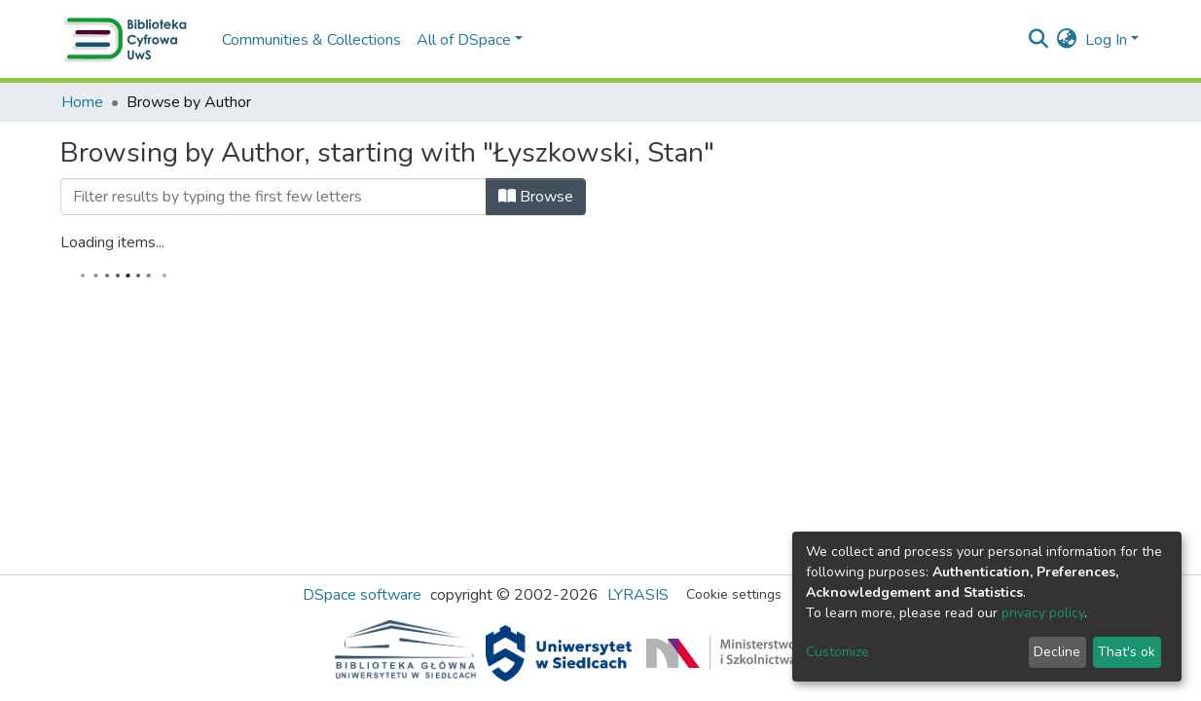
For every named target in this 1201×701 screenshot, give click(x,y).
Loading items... (112, 242)
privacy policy (1042, 613)
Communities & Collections (311, 40)
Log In (1106, 40)
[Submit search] (1039, 40)
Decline (1057, 652)
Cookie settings (734, 594)
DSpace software (362, 595)
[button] (1067, 40)
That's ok (1126, 652)
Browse (535, 196)
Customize (837, 652)
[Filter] (273, 196)
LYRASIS (638, 595)
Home (82, 102)
